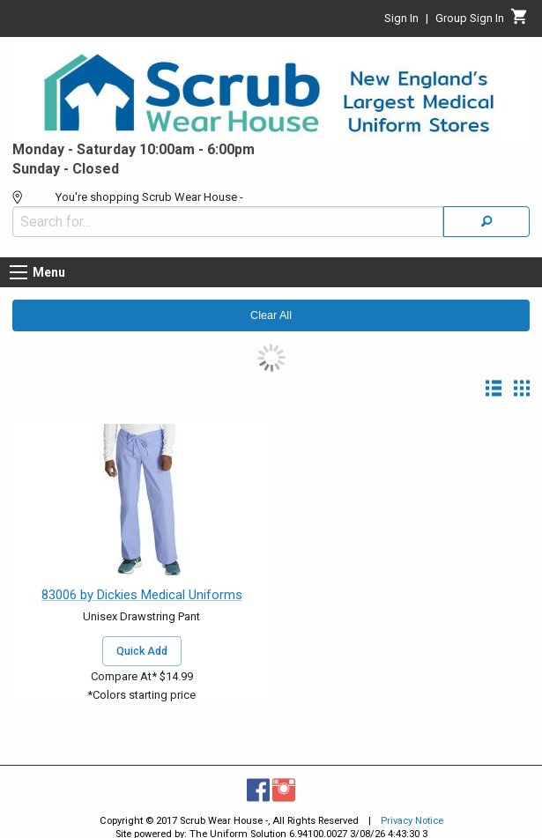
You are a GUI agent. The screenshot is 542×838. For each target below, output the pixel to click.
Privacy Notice (412, 821)
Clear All (271, 315)
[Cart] (519, 21)
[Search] (486, 221)
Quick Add (142, 651)
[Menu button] (18, 272)
